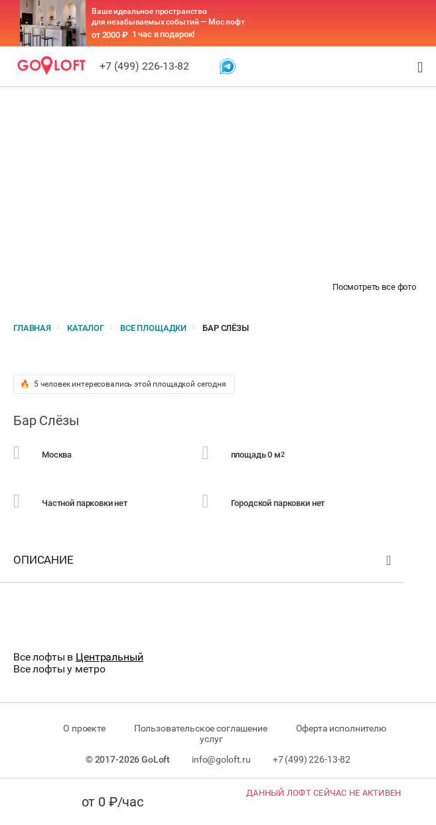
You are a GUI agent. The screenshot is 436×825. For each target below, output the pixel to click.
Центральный (109, 657)
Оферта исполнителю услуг (293, 733)
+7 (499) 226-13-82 (144, 66)
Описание (203, 563)
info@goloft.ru (221, 759)
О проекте (84, 728)
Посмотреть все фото (374, 287)
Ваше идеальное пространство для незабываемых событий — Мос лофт (168, 17)
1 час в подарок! (163, 34)
